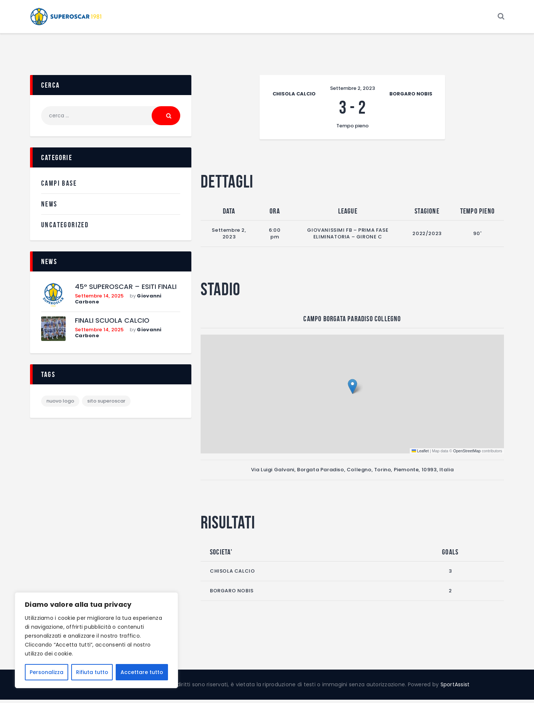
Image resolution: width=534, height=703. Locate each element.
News (49, 207)
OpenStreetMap (467, 454)
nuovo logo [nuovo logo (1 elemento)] (60, 404)
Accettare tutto (142, 672)
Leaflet (420, 454)
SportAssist (455, 687)
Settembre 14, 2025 (99, 299)
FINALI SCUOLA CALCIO (112, 324)
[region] (96, 640)
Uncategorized (65, 228)
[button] (352, 390)
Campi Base (59, 187)
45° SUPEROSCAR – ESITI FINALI (126, 290)
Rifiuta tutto (92, 672)
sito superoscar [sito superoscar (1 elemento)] (106, 404)
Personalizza (46, 672)
